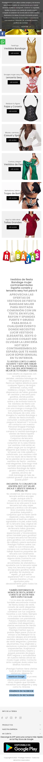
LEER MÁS (15, 27)
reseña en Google (16, 676)
